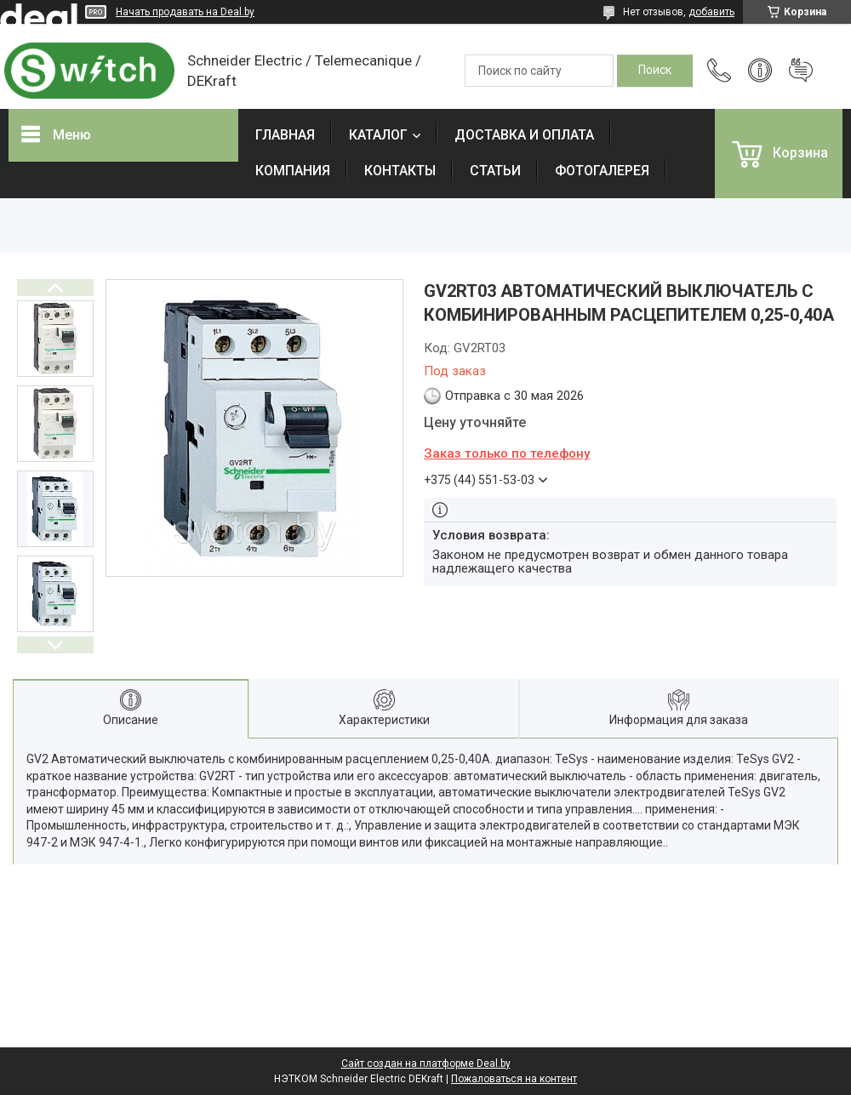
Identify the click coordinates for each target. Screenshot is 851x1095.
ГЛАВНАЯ (285, 135)
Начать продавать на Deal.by (185, 12)
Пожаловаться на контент (514, 1079)
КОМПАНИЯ (292, 171)
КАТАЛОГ (378, 135)
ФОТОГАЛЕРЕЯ (602, 171)
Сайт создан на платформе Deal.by (426, 1063)
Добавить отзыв (801, 71)
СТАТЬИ (495, 171)
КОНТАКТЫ (400, 171)
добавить (711, 12)
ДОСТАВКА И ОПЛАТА (524, 135)
